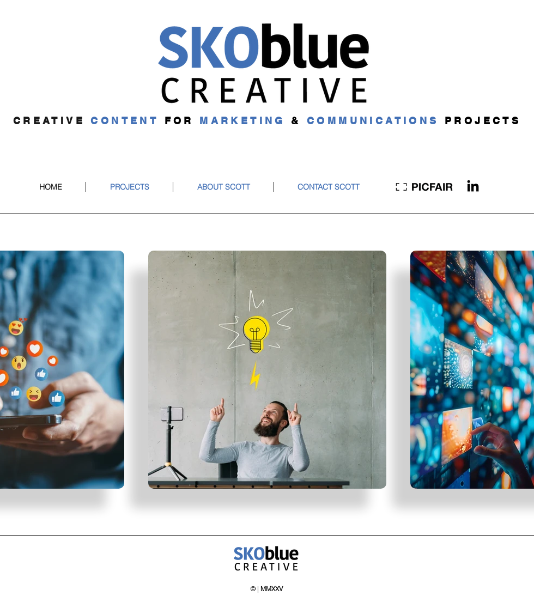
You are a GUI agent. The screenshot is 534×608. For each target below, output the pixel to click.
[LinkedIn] (473, 187)
